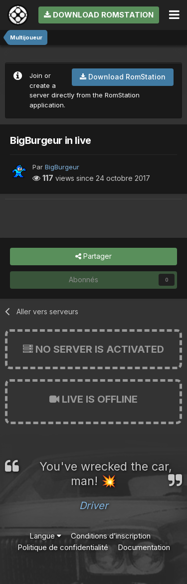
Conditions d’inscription (111, 536)
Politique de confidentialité (62, 547)
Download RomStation (99, 14)
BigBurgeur (62, 167)
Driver (93, 506)
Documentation (144, 547)
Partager (93, 256)
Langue (45, 536)
